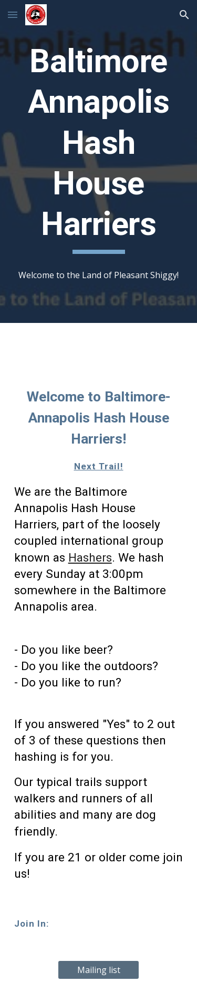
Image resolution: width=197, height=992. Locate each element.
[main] (99, 147)
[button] (12, 14)
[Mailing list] (98, 970)
